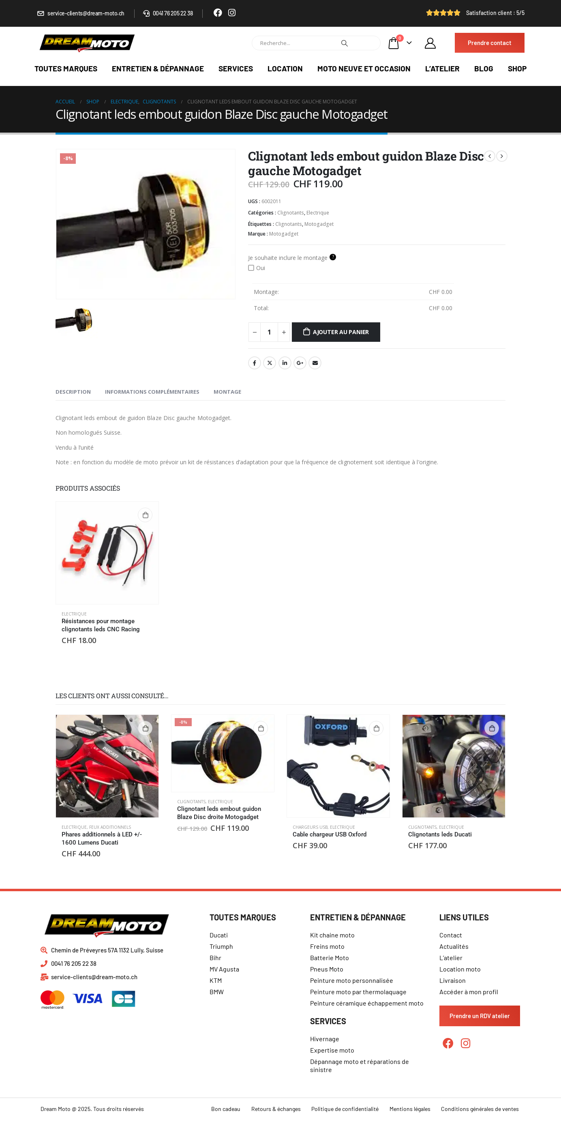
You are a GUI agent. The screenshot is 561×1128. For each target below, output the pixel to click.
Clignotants (290, 212)
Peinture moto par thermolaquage (358, 991)
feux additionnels (110, 827)
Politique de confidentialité (345, 1108)
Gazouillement (269, 362)
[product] (107, 553)
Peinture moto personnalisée (351, 980)
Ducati (219, 935)
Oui (256, 268)
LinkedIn (284, 362)
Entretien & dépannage (158, 68)
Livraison (452, 980)
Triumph (221, 946)
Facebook (254, 362)
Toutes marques (65, 68)
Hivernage (324, 1038)
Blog (483, 68)
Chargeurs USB (310, 827)
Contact (450, 935)
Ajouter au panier (341, 332)
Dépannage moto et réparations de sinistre (359, 1065)
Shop (517, 68)
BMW (217, 991)
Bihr (215, 957)
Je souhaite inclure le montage (292, 257)
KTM (216, 980)
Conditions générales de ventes (480, 1108)
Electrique (317, 212)
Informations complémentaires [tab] (152, 391)
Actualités (454, 946)
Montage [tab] (227, 391)
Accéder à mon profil (468, 991)
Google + (299, 362)
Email (314, 362)
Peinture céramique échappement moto (367, 1003)
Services (235, 68)
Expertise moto (332, 1050)
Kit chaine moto (332, 935)
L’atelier (442, 68)
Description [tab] (73, 391)
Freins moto (327, 946)
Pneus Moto (326, 969)
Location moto (460, 969)
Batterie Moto (329, 957)
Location (285, 68)
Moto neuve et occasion (364, 68)
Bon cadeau (225, 1108)
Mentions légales (410, 1108)
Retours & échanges (276, 1108)
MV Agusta (224, 969)
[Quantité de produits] (269, 332)
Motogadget (319, 224)
